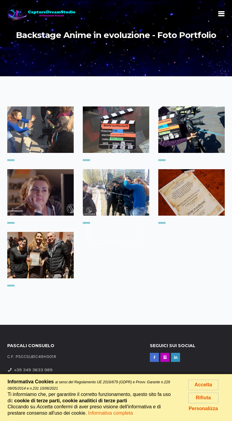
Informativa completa (110, 413)
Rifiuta (203, 397)
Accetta (203, 384)
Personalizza (203, 408)
